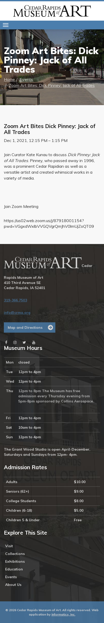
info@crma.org (17, 312)
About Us (13, 584)
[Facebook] (6, 342)
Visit (9, 546)
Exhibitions (15, 561)
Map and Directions (25, 327)
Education (14, 569)
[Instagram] (15, 342)
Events (26, 79)
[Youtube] (34, 342)
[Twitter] (24, 342)
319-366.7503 (15, 300)
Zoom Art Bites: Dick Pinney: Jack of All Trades (52, 85)
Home (9, 79)
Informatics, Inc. (63, 614)
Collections (15, 553)
